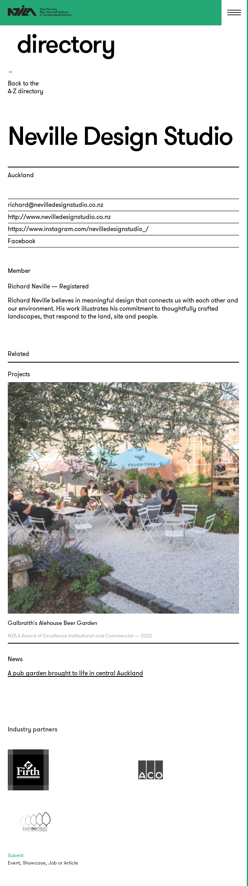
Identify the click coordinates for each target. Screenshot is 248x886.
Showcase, (35, 862)
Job (52, 862)
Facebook (21, 241)
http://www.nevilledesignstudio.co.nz (59, 216)
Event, (14, 862)
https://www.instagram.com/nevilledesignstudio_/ (78, 228)
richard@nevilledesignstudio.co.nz (55, 204)
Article (71, 862)
